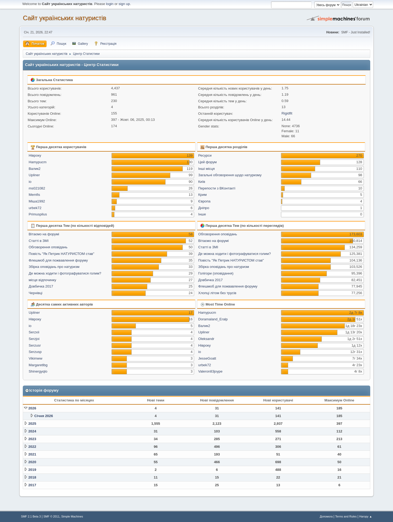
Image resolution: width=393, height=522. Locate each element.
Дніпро (203, 208)
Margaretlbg (38, 365)
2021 (32, 454)
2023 (32, 439)
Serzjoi (34, 339)
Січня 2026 (43, 416)
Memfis (34, 195)
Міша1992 (37, 201)
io (30, 182)
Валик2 (35, 169)
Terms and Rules (346, 516)
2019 (32, 470)
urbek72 (35, 208)
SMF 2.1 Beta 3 (31, 516)
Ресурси (205, 155)
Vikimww (35, 358)
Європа (204, 201)
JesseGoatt (207, 358)
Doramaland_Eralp (213, 319)
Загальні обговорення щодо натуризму (230, 175)
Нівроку (35, 155)
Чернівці (35, 293)
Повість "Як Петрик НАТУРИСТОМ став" (61, 254)
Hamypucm (37, 162)
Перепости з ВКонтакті (216, 188)
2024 (32, 431)
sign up (124, 4)
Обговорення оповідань (48, 247)
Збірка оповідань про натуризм (54, 267)
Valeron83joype (210, 371)
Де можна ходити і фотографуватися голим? (65, 273)
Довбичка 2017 (41, 286)
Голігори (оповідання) (216, 273)
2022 (32, 447)
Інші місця (206, 169)
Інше (202, 214)
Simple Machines (72, 516)
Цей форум (207, 162)
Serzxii (34, 332)
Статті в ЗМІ (38, 241)
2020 (32, 462)
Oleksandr (206, 339)
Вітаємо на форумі (44, 234)
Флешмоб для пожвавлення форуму (58, 260)
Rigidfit (287, 113)
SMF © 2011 (51, 516)
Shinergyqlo (38, 371)
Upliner (34, 175)
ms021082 (37, 188)
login (109, 4)
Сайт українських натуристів (64, 17)
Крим (202, 195)
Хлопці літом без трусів (217, 293)
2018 (32, 477)
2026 (32, 408)
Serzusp (35, 352)
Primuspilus (38, 214)
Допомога (326, 516)
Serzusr (35, 345)
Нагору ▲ (365, 516)
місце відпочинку (42, 280)
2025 (32, 424)
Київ (201, 182)
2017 (32, 485)
